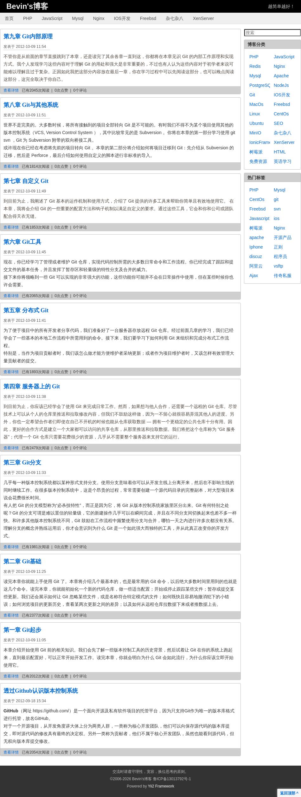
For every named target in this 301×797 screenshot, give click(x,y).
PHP (27, 18)
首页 (9, 18)
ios (276, 218)
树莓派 (256, 151)
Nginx (99, 18)
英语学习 (282, 161)
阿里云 (256, 266)
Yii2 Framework (161, 786)
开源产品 (282, 237)
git (276, 199)
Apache (281, 75)
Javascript (259, 218)
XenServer (203, 18)
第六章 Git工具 (22, 242)
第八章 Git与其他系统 (31, 105)
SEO (278, 123)
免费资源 (258, 161)
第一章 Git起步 (22, 630)
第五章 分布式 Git (25, 310)
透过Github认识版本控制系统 (40, 691)
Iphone (256, 246)
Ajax (253, 275)
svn (277, 208)
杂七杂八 (174, 18)
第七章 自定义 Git (25, 181)
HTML (280, 151)
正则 (278, 246)
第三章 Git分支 (22, 462)
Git (252, 94)
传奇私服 (282, 275)
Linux (254, 113)
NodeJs (281, 85)
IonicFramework (265, 142)
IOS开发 (122, 18)
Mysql (78, 18)
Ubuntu (256, 123)
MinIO (255, 132)
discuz (255, 256)
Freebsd (148, 18)
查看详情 (11, 90)
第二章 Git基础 (22, 561)
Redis (255, 66)
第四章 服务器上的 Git (31, 386)
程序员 (280, 256)
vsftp (278, 266)
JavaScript (52, 18)
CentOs (281, 113)
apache (256, 237)
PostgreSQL (261, 85)
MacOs (256, 104)
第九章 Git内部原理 (28, 36)
